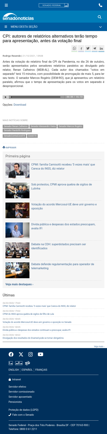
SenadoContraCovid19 (14, 136)
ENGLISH (14, 369)
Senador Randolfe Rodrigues (17, 130)
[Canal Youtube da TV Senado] (39, 354)
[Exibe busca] (99, 17)
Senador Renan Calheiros (15, 126)
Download (20, 104)
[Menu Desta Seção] (53, 27)
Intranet (15, 379)
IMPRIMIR (9, 147)
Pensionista (15, 401)
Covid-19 (32, 136)
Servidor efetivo (17, 386)
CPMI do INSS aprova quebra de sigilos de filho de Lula (28, 314)
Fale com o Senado (21, 414)
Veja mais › (99, 346)
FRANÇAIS (41, 369)
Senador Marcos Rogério (70, 126)
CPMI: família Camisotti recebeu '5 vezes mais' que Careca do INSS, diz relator (39, 306)
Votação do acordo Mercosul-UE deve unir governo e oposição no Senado (37, 322)
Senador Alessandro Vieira (43, 126)
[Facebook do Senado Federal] (12, 354)
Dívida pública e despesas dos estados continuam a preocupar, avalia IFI (37, 330)
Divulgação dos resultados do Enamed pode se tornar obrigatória (33, 338)
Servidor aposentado (20, 396)
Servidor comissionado (22, 391)
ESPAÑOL (27, 369)
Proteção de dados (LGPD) (24, 409)
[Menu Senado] (6, 5)
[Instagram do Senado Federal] (30, 354)
